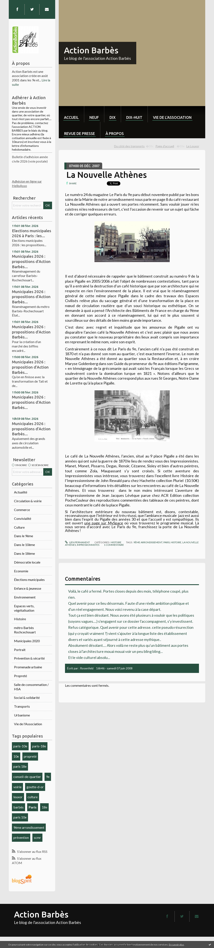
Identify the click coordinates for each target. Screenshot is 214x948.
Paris (33, 807)
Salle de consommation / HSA (31, 687)
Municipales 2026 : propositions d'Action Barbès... (31, 261)
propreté (30, 756)
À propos (115, 133)
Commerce (22, 510)
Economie (21, 571)
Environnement (25, 597)
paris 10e (20, 817)
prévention (21, 837)
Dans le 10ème (24, 545)
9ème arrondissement (28, 827)
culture (33, 797)
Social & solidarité (27, 697)
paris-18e (39, 746)
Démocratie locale (27, 562)
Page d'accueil (164, 146)
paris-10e (20, 746)
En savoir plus (176, 944)
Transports (22, 706)
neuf (94, 117)
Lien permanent (77, 542)
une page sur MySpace (103, 523)
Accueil (71, 117)
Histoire (20, 619)
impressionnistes (88, 544)
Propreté (20, 676)
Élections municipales (29, 580)
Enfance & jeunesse (27, 588)
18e (44, 807)
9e (48, 777)
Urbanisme (22, 715)
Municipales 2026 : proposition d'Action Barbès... (30, 367)
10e (16, 756)
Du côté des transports (129, 146)
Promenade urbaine (28, 667)
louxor (18, 797)
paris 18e (20, 766)
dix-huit (134, 117)
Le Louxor (192, 146)
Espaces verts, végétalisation (24, 608)
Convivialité (22, 518)
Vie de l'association (172, 117)
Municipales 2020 (27, 641)
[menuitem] (71, 114)
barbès (18, 807)
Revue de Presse (79, 133)
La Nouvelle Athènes (106, 174)
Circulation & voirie (28, 501)
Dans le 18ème (24, 553)
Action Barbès (91, 50)
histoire (176, 542)
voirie (17, 787)
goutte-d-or (35, 787)
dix (113, 117)
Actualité (20, 492)
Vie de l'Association (28, 724)
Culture (19, 527)
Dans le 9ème (23, 536)
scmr (37, 837)
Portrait (19, 650)
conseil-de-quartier (27, 777)
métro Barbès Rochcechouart (25, 630)
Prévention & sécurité (29, 658)
